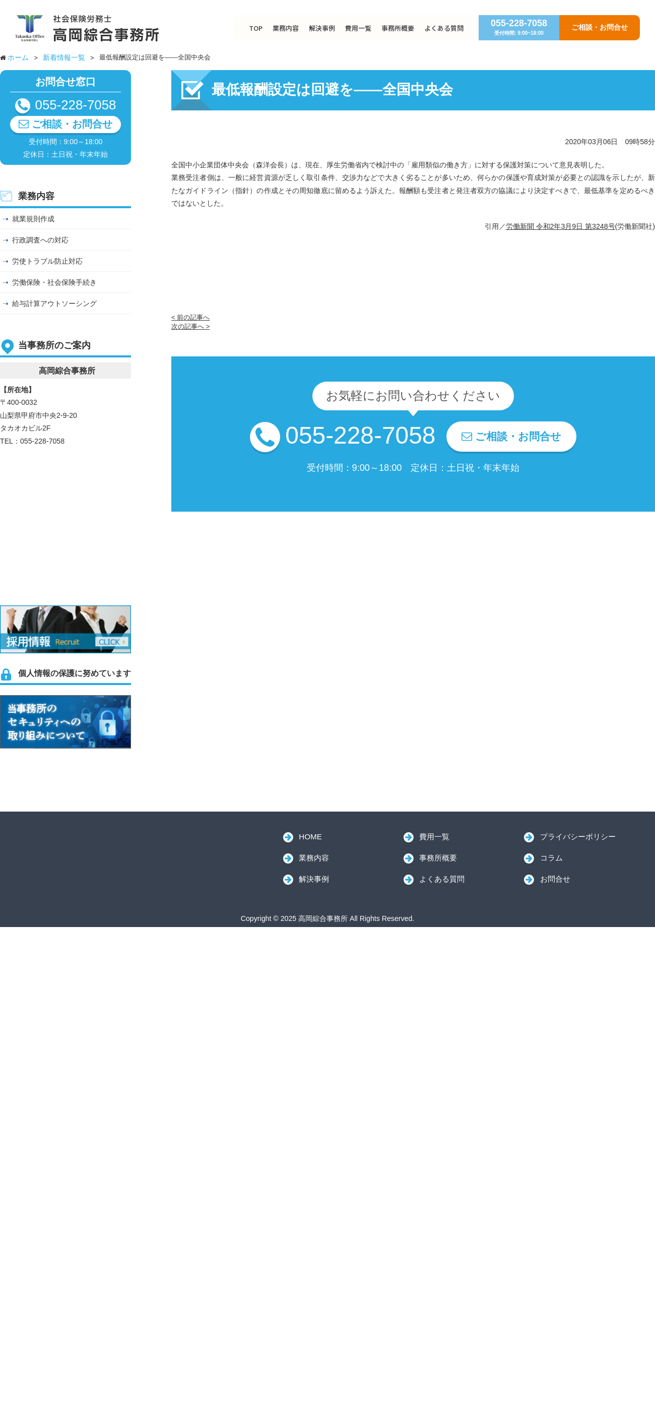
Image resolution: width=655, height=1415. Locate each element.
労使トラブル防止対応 (47, 261)
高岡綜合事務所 (80, 849)
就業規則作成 (33, 219)
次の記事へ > (190, 326)
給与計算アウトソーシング (54, 303)
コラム (551, 857)
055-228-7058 (519, 27)
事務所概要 (397, 28)
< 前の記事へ (190, 317)
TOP (256, 28)
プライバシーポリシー (578, 836)
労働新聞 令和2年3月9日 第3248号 (560, 226)
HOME (310, 836)
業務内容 (286, 28)
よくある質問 (444, 28)
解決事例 (322, 28)
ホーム (18, 57)
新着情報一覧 (64, 57)
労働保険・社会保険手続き (54, 282)
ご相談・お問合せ (599, 27)
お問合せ (555, 879)
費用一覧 (358, 28)
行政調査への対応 (40, 240)
